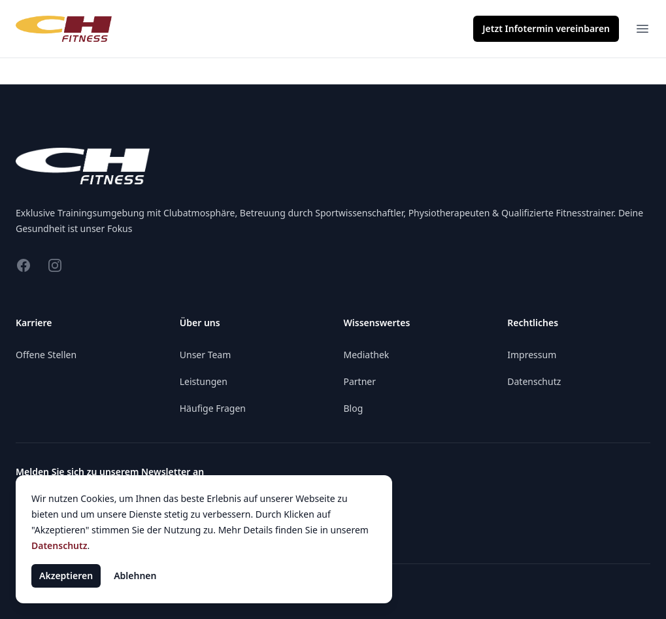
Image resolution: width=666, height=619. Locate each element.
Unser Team (205, 354)
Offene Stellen (46, 354)
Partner (360, 381)
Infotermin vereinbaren (546, 28)
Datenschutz (534, 381)
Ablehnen (135, 575)
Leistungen (203, 381)
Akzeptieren (66, 575)
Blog (353, 408)
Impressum (531, 354)
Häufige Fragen (213, 408)
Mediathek (367, 354)
